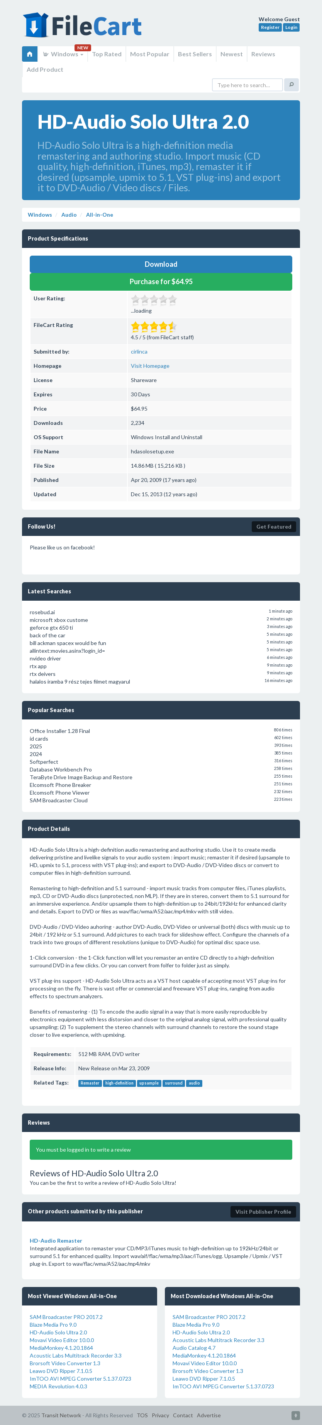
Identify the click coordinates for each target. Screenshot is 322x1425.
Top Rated (107, 53)
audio (194, 1083)
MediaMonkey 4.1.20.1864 (61, 1347)
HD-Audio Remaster (56, 1240)
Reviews (263, 53)
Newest (231, 53)
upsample (149, 1083)
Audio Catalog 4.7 (194, 1347)
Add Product (45, 69)
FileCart (84, 29)
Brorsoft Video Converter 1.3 (65, 1363)
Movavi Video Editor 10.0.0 (62, 1340)
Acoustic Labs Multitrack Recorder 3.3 (76, 1355)
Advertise (209, 1415)
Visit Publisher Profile (263, 1211)
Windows (62, 53)
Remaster (90, 1083)
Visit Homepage (150, 365)
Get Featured (273, 526)
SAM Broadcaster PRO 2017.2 (66, 1317)
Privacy (160, 1415)
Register (270, 27)
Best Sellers (195, 53)
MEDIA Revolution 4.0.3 (58, 1386)
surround (174, 1083)
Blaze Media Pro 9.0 (53, 1324)
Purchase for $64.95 (161, 281)
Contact (183, 1415)
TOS (142, 1415)
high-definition (119, 1083)
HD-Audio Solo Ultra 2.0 (58, 1332)
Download (161, 264)
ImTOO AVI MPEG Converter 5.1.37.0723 (80, 1378)
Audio (68, 214)
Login (291, 27)
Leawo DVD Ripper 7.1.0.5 (61, 1371)
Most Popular (149, 53)
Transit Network (61, 1415)
